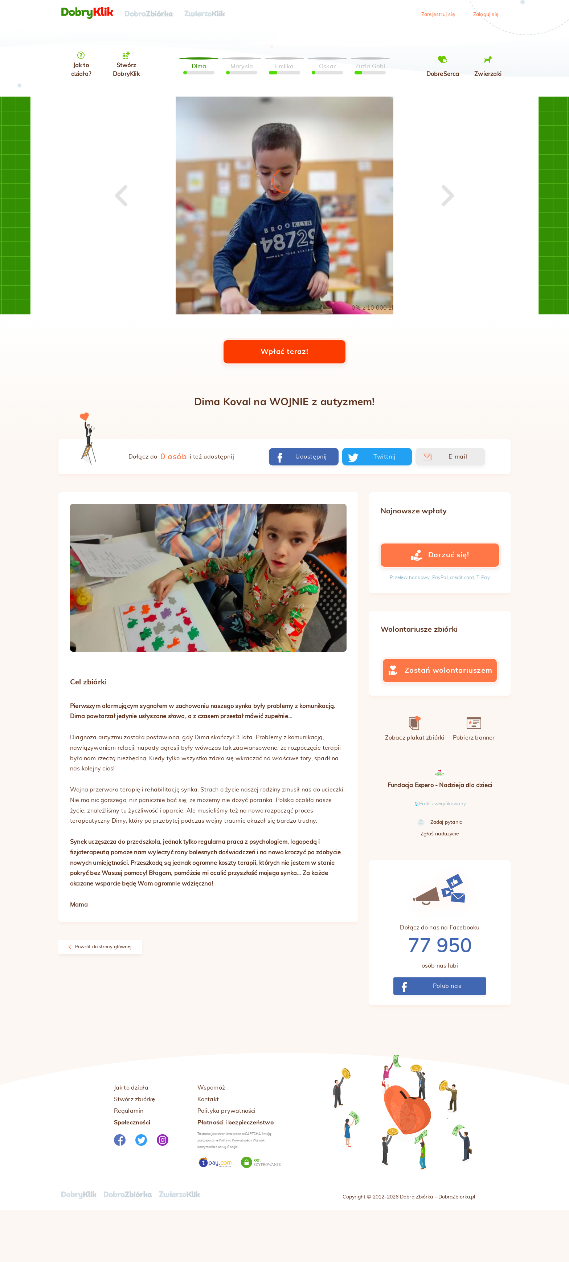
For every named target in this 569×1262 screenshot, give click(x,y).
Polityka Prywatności (234, 1191)
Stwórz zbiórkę (134, 1150)
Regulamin (129, 1161)
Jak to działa (131, 1138)
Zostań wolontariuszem (439, 721)
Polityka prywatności (226, 1161)
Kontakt (208, 1150)
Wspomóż (211, 1138)
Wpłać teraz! (284, 402)
